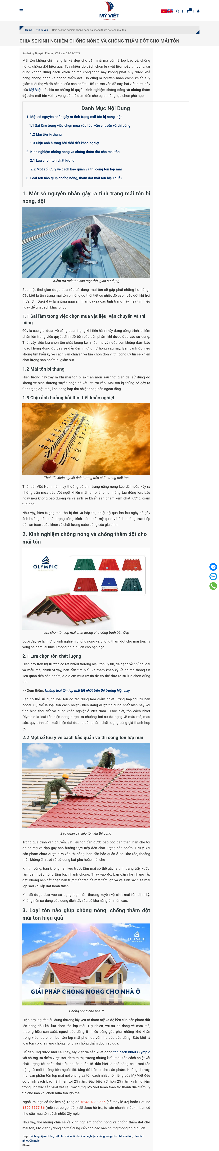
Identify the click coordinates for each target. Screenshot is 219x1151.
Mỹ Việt (35, 90)
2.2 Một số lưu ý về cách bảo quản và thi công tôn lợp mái (76, 169)
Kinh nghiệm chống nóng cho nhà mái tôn (106, 1136)
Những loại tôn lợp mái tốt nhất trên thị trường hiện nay (87, 690)
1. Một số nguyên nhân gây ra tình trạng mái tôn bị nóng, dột (74, 117)
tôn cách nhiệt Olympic (132, 1052)
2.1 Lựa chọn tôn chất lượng (52, 160)
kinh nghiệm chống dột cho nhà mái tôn (54, 1136)
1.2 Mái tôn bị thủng (46, 134)
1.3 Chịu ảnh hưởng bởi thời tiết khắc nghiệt (65, 143)
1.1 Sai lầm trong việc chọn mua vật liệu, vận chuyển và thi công (80, 126)
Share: (26, 1145)
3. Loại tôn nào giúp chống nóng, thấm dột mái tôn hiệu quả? (74, 178)
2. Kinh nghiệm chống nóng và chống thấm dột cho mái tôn (73, 152)
